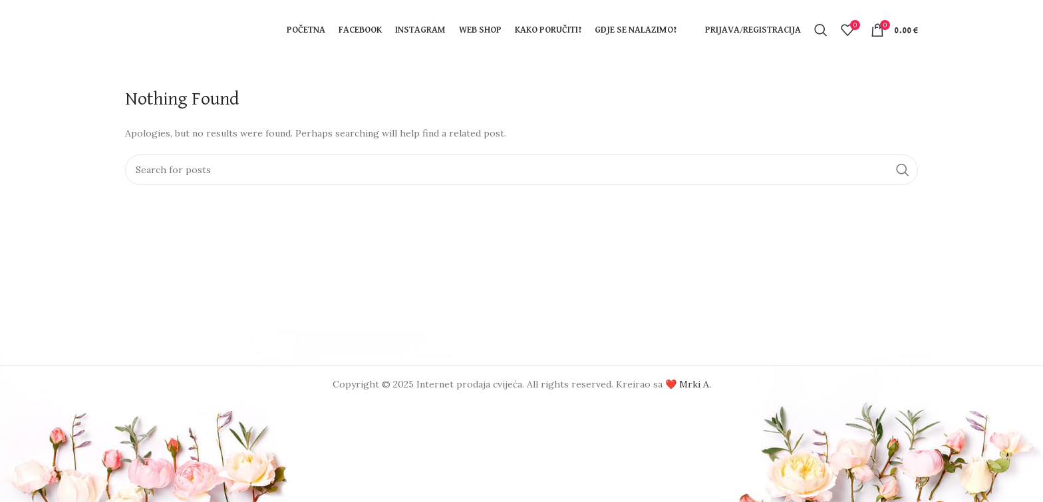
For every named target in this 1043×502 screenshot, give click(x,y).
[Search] (821, 30)
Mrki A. (695, 384)
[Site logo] (191, 29)
